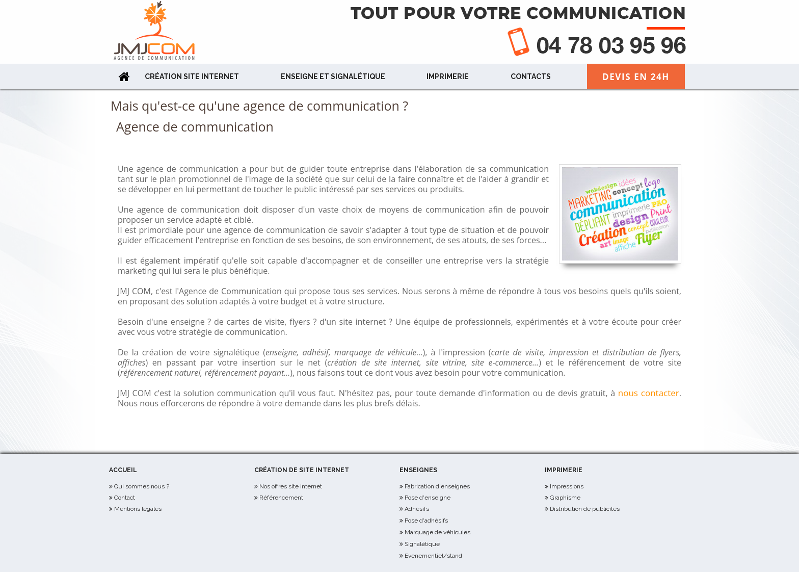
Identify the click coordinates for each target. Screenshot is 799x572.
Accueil (123, 470)
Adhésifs (417, 508)
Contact (124, 497)
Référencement (281, 497)
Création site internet (192, 76)
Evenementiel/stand (433, 555)
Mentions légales (138, 508)
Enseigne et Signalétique (333, 76)
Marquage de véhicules (437, 532)
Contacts (531, 76)
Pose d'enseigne (427, 497)
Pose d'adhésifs (426, 520)
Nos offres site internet (290, 486)
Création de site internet (301, 470)
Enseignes (418, 470)
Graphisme (565, 497)
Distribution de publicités (585, 508)
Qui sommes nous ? (141, 486)
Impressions (566, 486)
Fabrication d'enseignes (437, 486)
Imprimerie (448, 76)
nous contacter (648, 393)
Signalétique (422, 544)
